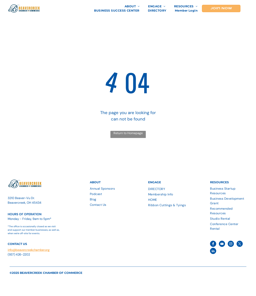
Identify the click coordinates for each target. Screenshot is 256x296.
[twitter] (240, 244)
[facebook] (213, 244)
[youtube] (222, 244)
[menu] (248, 8)
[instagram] (231, 244)
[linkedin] (213, 251)
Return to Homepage (128, 133)
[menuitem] (132, 6)
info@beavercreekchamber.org (28, 250)
